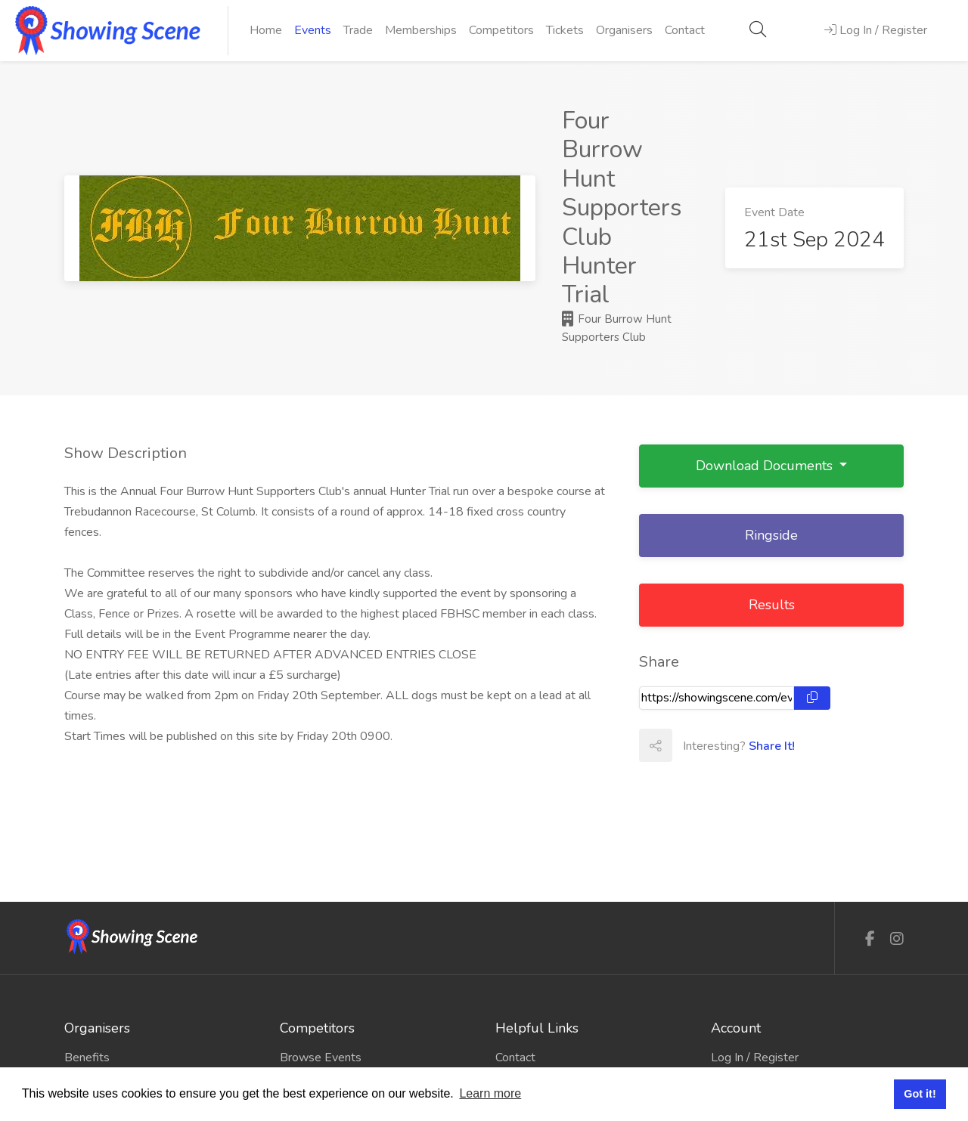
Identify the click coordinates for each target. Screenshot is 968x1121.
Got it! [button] (919, 1094)
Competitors (501, 30)
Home (266, 30)
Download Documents (766, 466)
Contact (685, 30)
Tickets (565, 30)
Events (312, 30)
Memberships (421, 30)
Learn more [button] (490, 1093)
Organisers (624, 30)
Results (772, 605)
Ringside (771, 535)
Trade (358, 30)
